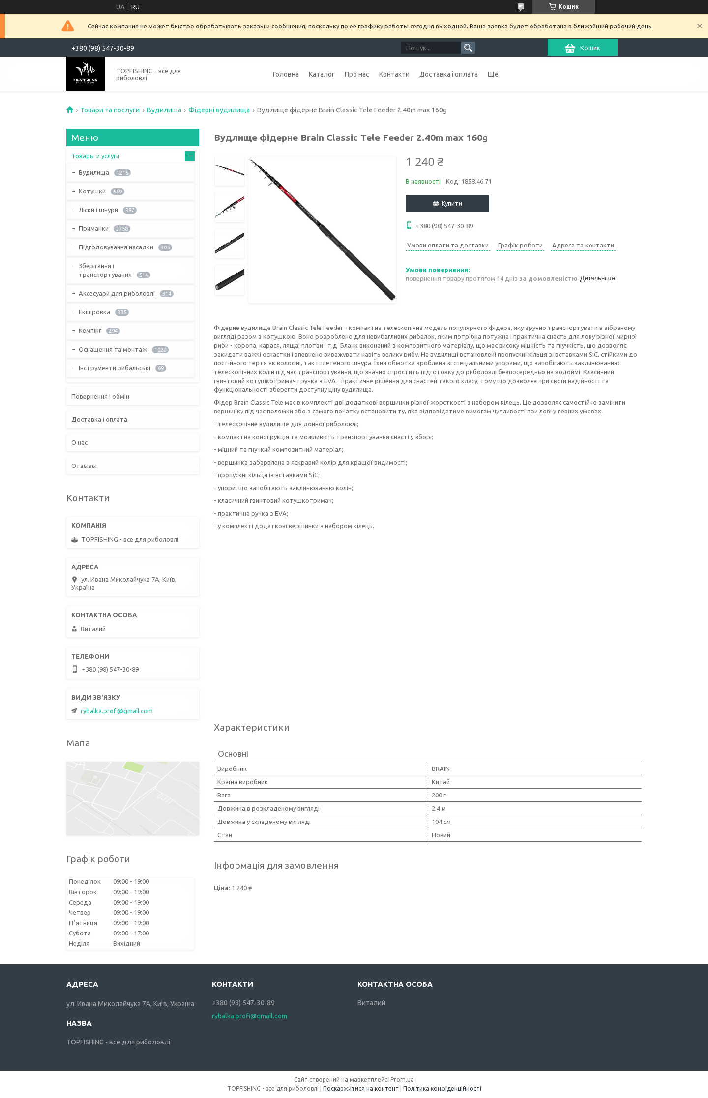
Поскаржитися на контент (361, 1088)
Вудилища (164, 110)
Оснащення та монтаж (113, 349)
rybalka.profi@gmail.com (117, 710)
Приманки (94, 228)
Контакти (394, 74)
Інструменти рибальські (114, 367)
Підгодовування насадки (116, 247)
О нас (79, 442)
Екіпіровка (94, 311)
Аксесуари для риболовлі (117, 293)
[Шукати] (468, 48)
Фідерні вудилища (219, 110)
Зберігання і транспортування (105, 270)
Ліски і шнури (98, 209)
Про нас (357, 74)
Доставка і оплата (448, 74)
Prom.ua (402, 1079)
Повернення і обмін (100, 396)
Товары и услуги (95, 155)
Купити (452, 203)
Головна (286, 74)
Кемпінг (90, 330)
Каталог (322, 74)
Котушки (92, 191)
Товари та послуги (110, 110)
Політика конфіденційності (442, 1088)
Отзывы (84, 465)
